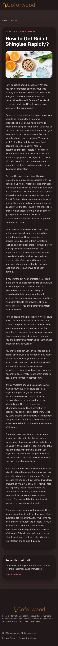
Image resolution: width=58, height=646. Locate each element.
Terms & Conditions (27, 638)
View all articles (15, 574)
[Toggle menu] (53, 5)
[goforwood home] (22, 5)
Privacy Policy (8, 638)
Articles (14, 20)
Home (4, 20)
